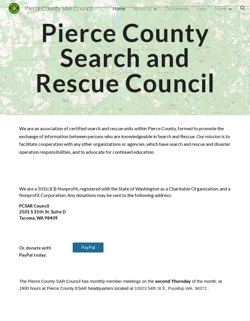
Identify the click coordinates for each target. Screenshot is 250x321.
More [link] (220, 8)
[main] (125, 58)
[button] (243, 8)
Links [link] (202, 8)
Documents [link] (177, 8)
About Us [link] (142, 8)
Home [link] (119, 8)
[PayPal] (88, 247)
